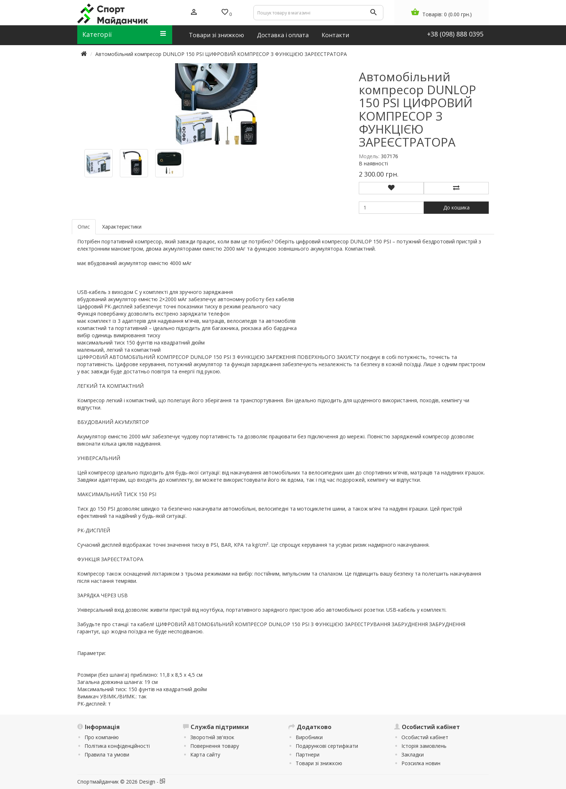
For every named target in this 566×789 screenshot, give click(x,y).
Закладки (412, 754)
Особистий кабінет (424, 737)
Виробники (309, 737)
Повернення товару (214, 745)
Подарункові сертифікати (327, 745)
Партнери (307, 754)
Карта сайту (205, 754)
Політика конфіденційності (117, 745)
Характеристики (122, 226)
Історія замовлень (424, 745)
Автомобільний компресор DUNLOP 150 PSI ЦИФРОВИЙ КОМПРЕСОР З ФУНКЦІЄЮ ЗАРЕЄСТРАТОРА (221, 54)
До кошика (456, 207)
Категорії (124, 34)
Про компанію (101, 737)
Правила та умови (106, 754)
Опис (84, 226)
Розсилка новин (420, 763)
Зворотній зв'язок (212, 737)
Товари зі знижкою (319, 763)
